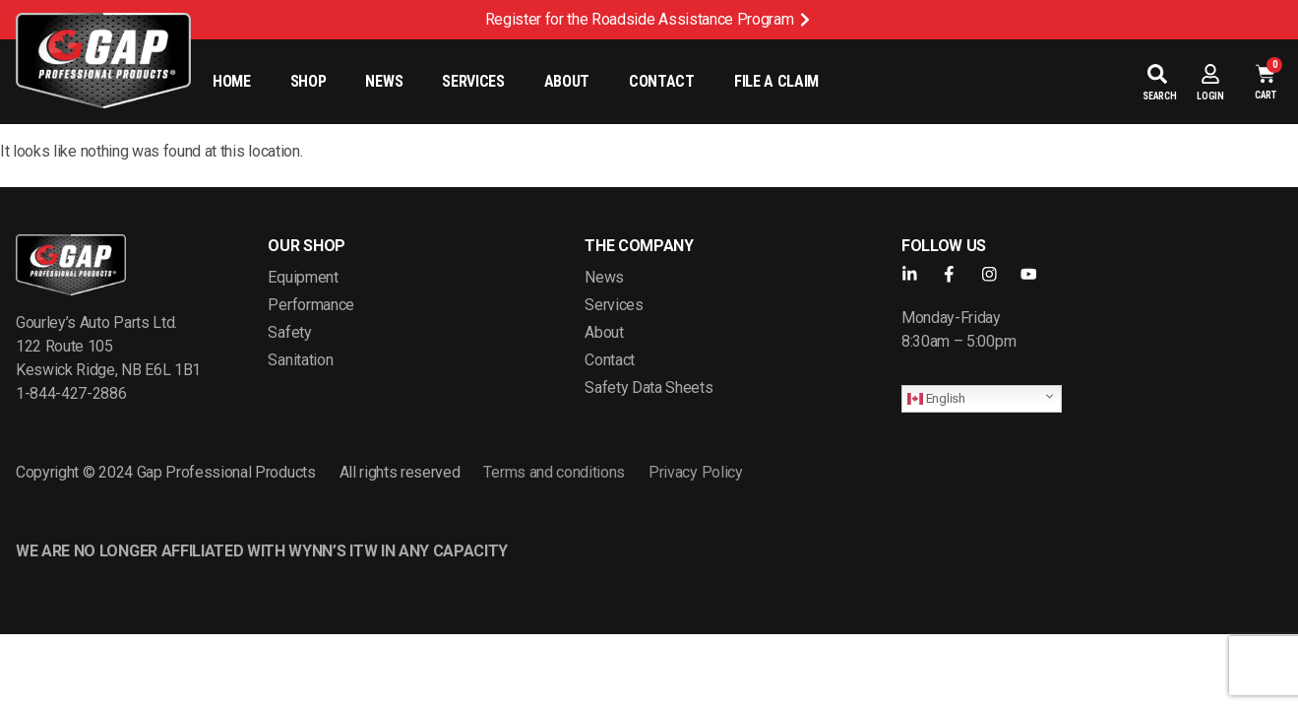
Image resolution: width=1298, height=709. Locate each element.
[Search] (1157, 74)
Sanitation (300, 360)
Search (1160, 96)
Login (1210, 96)
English (936, 398)
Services (473, 81)
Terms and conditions (554, 472)
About (566, 81)
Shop (308, 81)
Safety (289, 332)
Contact (662, 81)
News (383, 81)
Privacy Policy (696, 472)
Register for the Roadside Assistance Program (639, 19)
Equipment (303, 277)
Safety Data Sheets (648, 387)
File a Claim (776, 81)
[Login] (1210, 74)
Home (232, 81)
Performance (310, 304)
